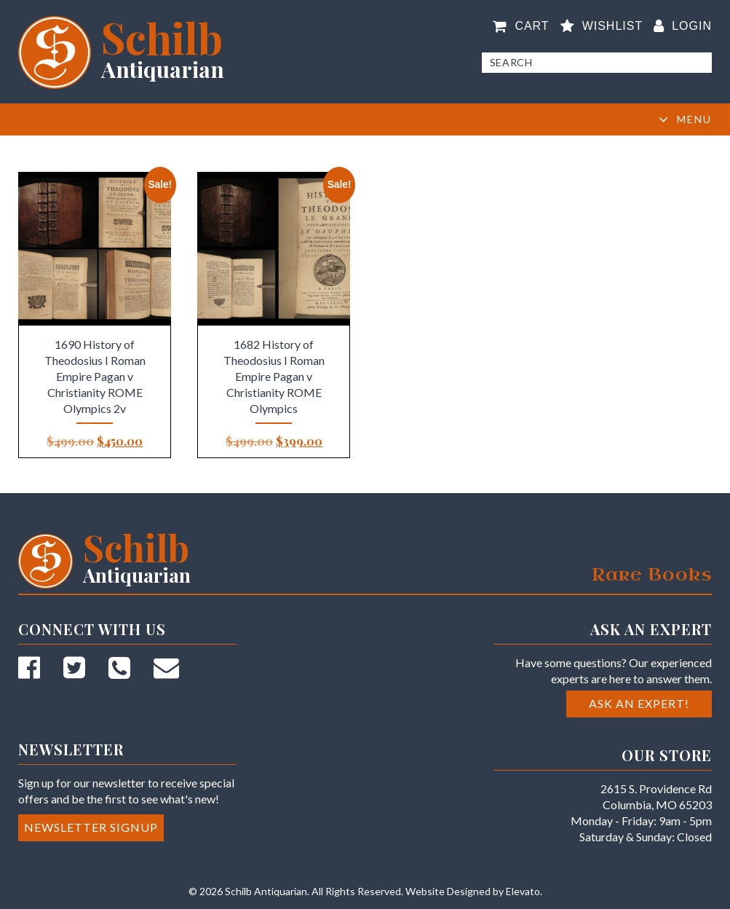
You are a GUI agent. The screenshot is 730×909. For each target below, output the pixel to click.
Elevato (523, 891)
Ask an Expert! (639, 703)
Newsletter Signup (91, 827)
